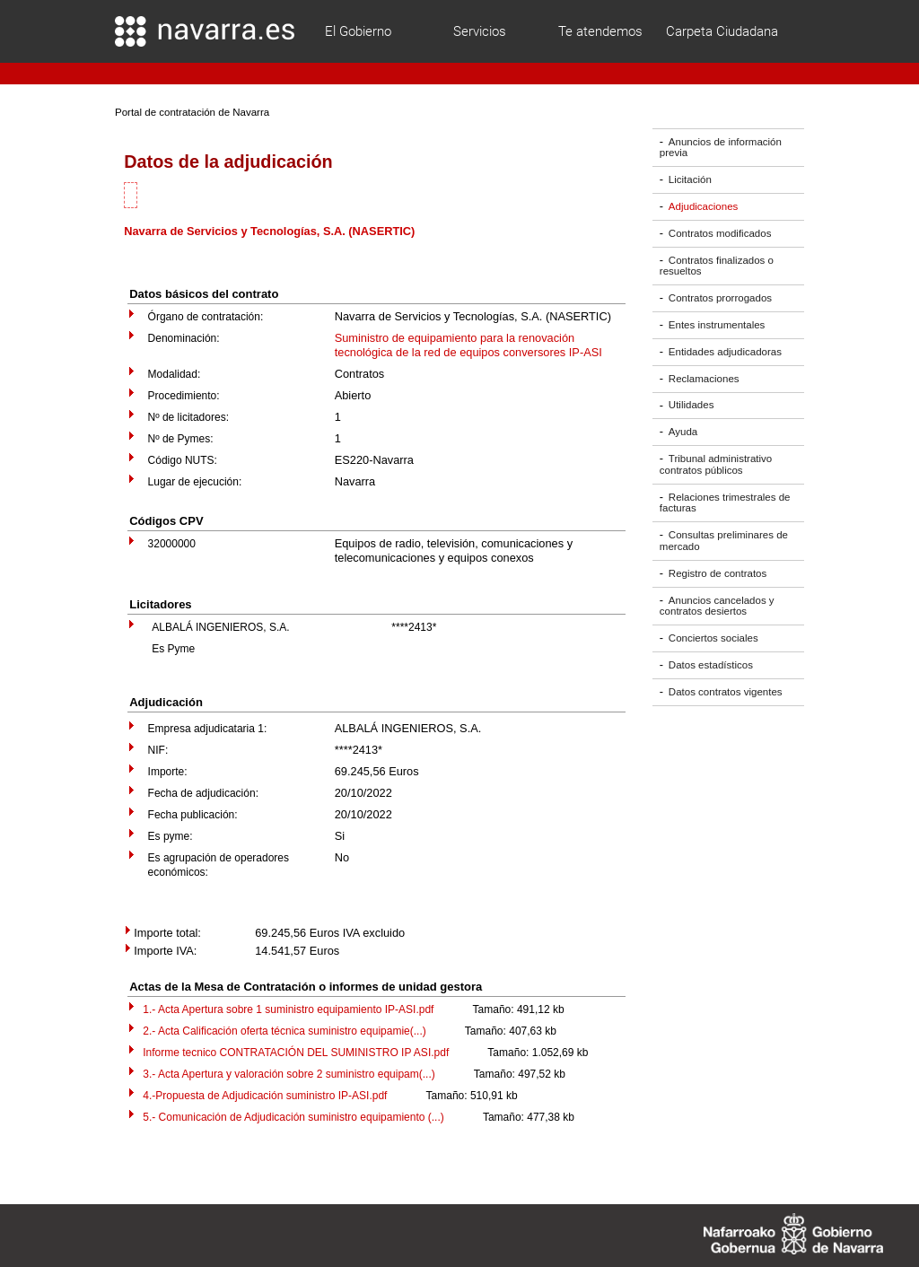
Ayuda (683, 431)
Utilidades (691, 405)
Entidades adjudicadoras (725, 351)
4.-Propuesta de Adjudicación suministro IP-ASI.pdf (265, 1095)
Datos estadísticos (711, 665)
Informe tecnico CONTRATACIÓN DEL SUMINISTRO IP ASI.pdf (296, 1052)
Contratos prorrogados (720, 298)
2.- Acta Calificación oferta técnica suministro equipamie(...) (284, 1031)
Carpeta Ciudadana (722, 31)
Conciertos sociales (713, 638)
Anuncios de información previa (721, 147)
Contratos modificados (720, 233)
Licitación (690, 179)
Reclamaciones (704, 378)
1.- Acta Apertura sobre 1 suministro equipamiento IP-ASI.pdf (288, 1009)
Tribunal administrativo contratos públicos (716, 464)
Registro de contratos (717, 573)
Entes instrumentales (717, 324)
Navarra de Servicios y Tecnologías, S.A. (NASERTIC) (269, 231)
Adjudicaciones (703, 206)
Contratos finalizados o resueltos (717, 266)
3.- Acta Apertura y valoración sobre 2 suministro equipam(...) (288, 1074)
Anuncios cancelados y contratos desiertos (717, 606)
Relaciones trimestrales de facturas (725, 503)
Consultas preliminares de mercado (724, 540)
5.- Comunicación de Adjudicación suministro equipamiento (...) (293, 1117)
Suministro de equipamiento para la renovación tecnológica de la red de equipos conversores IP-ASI (468, 345)
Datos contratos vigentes (726, 691)
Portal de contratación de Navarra (192, 112)
